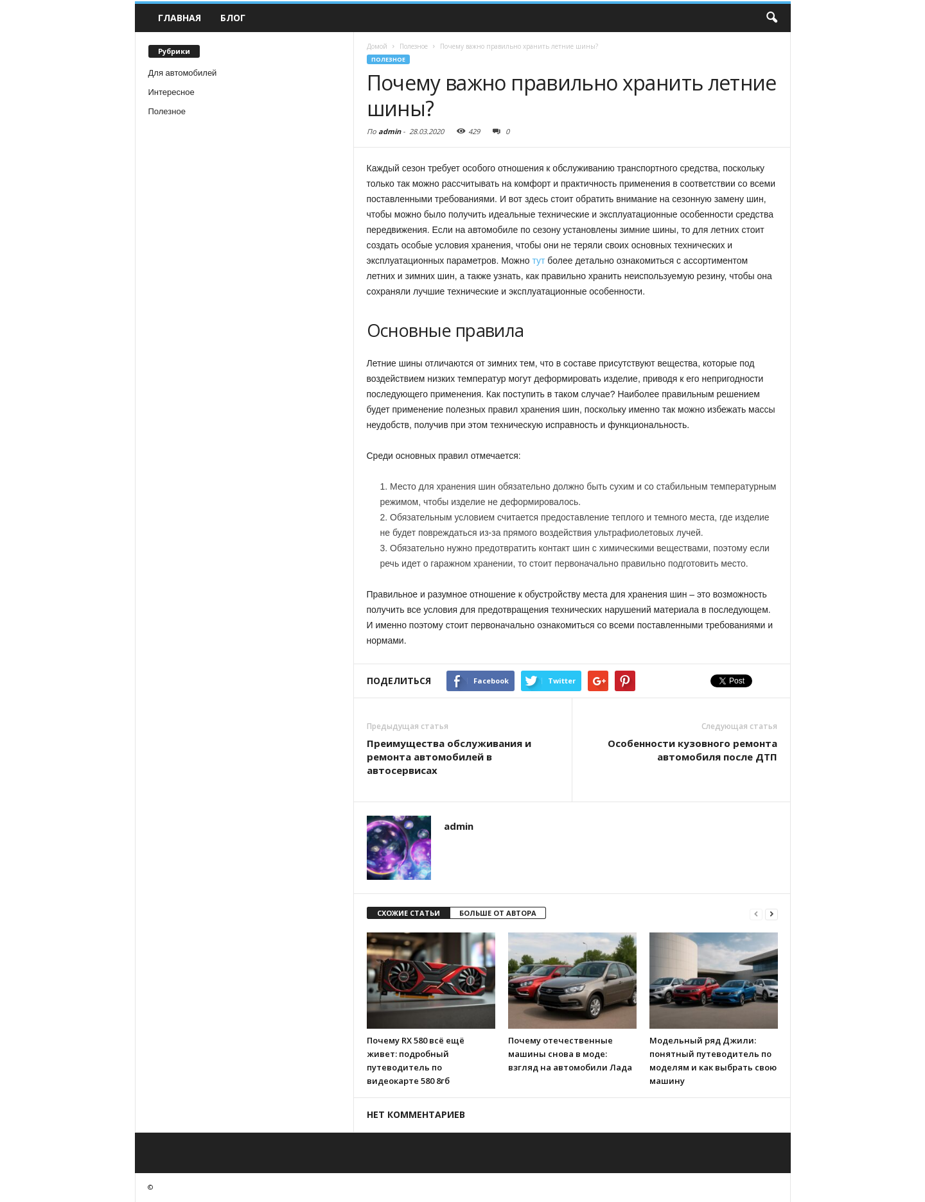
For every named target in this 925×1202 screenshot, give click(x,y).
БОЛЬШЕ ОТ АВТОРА (497, 913)
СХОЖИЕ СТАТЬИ (408, 913)
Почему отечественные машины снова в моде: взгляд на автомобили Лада (570, 1054)
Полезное (167, 111)
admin (389, 131)
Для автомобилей (182, 73)
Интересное (171, 92)
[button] (771, 18)
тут (538, 260)
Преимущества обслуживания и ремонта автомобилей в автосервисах (449, 757)
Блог (232, 18)
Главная (179, 18)
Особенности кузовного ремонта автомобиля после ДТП (692, 750)
